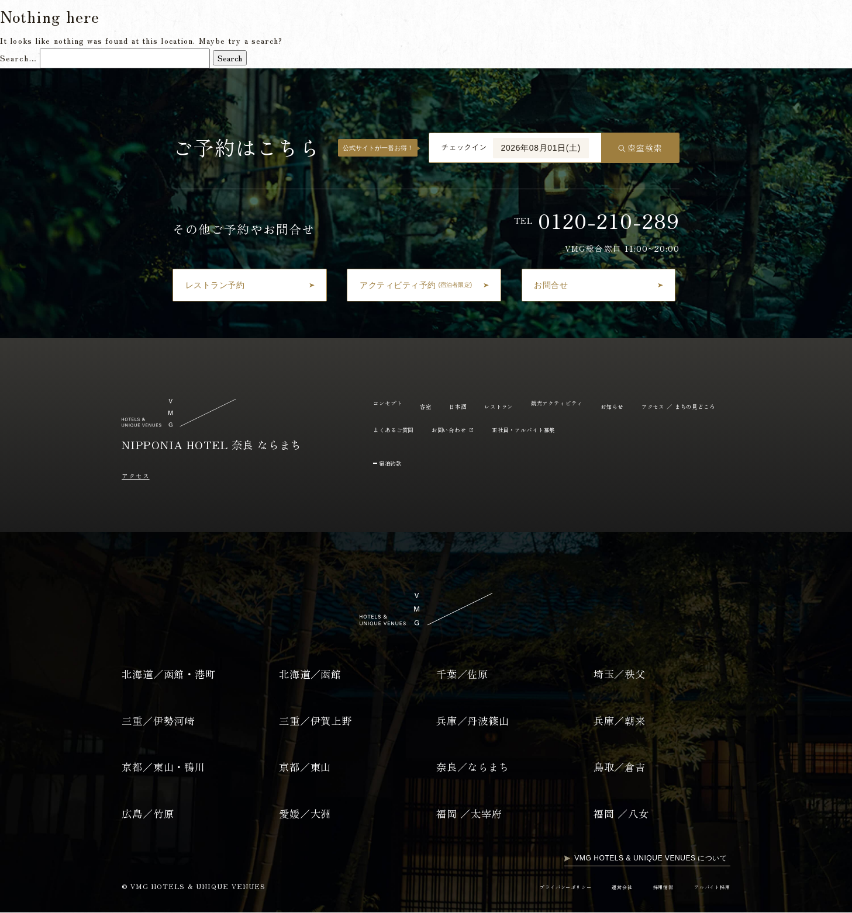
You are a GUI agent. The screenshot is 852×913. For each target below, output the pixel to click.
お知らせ (586, 23)
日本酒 (412, 23)
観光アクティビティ (523, 23)
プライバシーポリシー (539, 887)
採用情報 (651, 887)
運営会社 (605, 887)
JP (804, 23)
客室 (380, 23)
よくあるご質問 (641, 23)
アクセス (139, 475)
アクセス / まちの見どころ (728, 23)
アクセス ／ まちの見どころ (421, 429)
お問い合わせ (582, 429)
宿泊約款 (395, 462)
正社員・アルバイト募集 (675, 429)
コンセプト (340, 23)
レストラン (456, 23)
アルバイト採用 (707, 887)
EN (827, 23)
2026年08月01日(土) (541, 147)
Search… (18, 58)
